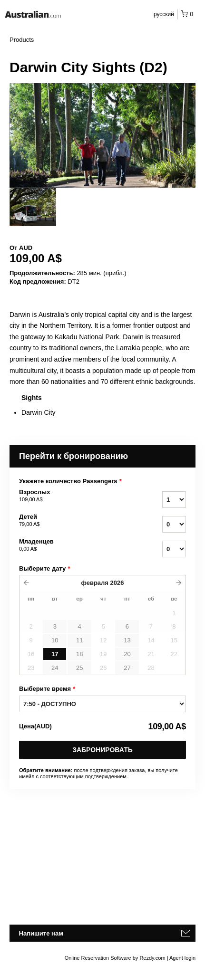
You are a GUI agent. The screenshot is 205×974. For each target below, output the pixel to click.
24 (54, 667)
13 (127, 640)
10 (54, 640)
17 (54, 654)
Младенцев (69, 545)
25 (79, 667)
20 (127, 654)
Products (22, 39)
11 (79, 640)
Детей (69, 520)
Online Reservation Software (98, 958)
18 (79, 654)
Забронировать (102, 750)
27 (127, 667)
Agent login (182, 958)
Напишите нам (41, 933)
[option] (33, 207)
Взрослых (69, 496)
